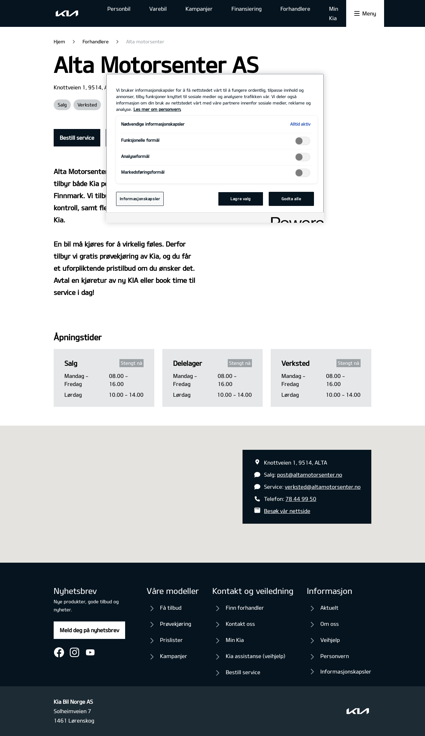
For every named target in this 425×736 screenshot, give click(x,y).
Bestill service (77, 137)
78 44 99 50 (300, 498)
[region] (215, 148)
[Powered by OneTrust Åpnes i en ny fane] (295, 218)
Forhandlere (295, 8)
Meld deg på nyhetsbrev (89, 630)
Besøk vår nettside (287, 511)
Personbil (118, 8)
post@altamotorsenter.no (309, 474)
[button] (212, 488)
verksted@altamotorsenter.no (323, 486)
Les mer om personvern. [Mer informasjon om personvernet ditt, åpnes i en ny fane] (157, 109)
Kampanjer (199, 8)
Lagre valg (240, 199)
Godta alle (291, 199)
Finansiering (246, 8)
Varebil (158, 8)
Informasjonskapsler (345, 671)
